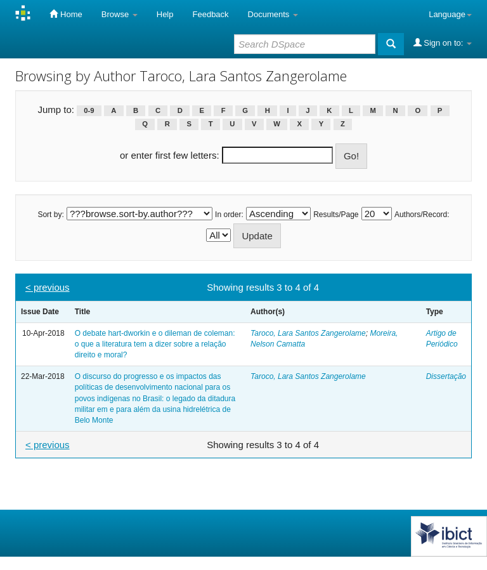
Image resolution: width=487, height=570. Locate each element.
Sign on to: (442, 42)
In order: (229, 214)
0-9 (89, 110)
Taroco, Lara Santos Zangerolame (308, 333)
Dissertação (446, 376)
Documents (273, 14)
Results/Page (335, 214)
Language (450, 14)
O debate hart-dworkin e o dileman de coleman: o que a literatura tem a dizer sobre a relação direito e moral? (155, 344)
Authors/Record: (422, 214)
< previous (47, 287)
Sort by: (50, 214)
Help (165, 14)
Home (65, 14)
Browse (119, 14)
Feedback (211, 14)
